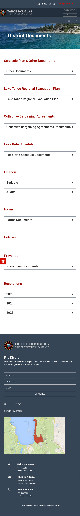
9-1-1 (71, 4)
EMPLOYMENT (69, 10)
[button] (3, 261)
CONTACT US (70, 15)
